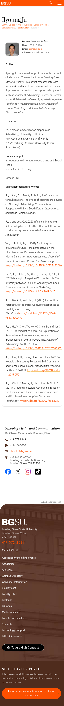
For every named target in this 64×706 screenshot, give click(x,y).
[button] (23, 3)
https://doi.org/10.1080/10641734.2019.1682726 (34, 265)
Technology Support (13, 630)
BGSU (4, 25)
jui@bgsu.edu (35, 49)
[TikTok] (38, 472)
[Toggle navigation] (59, 3)
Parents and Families (13, 618)
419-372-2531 (13, 542)
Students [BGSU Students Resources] (7, 624)
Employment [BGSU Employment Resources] (9, 587)
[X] (18, 471)
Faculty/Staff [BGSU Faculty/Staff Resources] (9, 594)
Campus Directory (12, 575)
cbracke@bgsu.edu (21, 451)
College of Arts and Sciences (20, 25)
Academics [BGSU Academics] (8, 563)
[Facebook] (8, 472)
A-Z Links (7, 569)
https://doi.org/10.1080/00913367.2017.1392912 (34, 348)
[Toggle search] (50, 3)
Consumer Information (14, 581)
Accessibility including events (19, 557)
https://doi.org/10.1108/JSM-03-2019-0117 (30, 291)
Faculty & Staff (23, 28)
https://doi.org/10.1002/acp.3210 (39, 400)
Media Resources (11, 612)
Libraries (7, 605)
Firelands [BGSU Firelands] (7, 600)
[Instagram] (28, 472)
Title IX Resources (12, 636)
